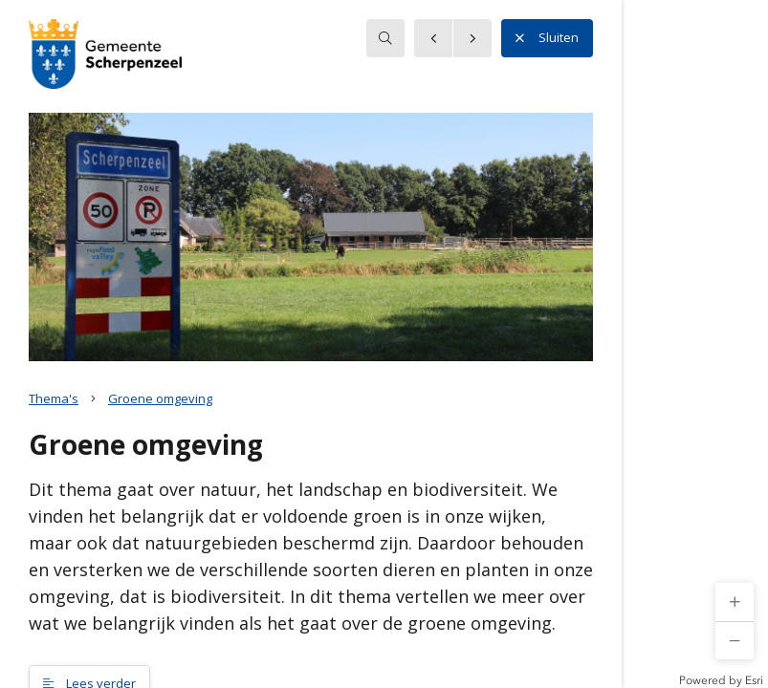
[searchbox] (385, 38)
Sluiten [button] (547, 38)
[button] (734, 602)
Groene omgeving (160, 398)
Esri (754, 680)
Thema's (53, 398)
